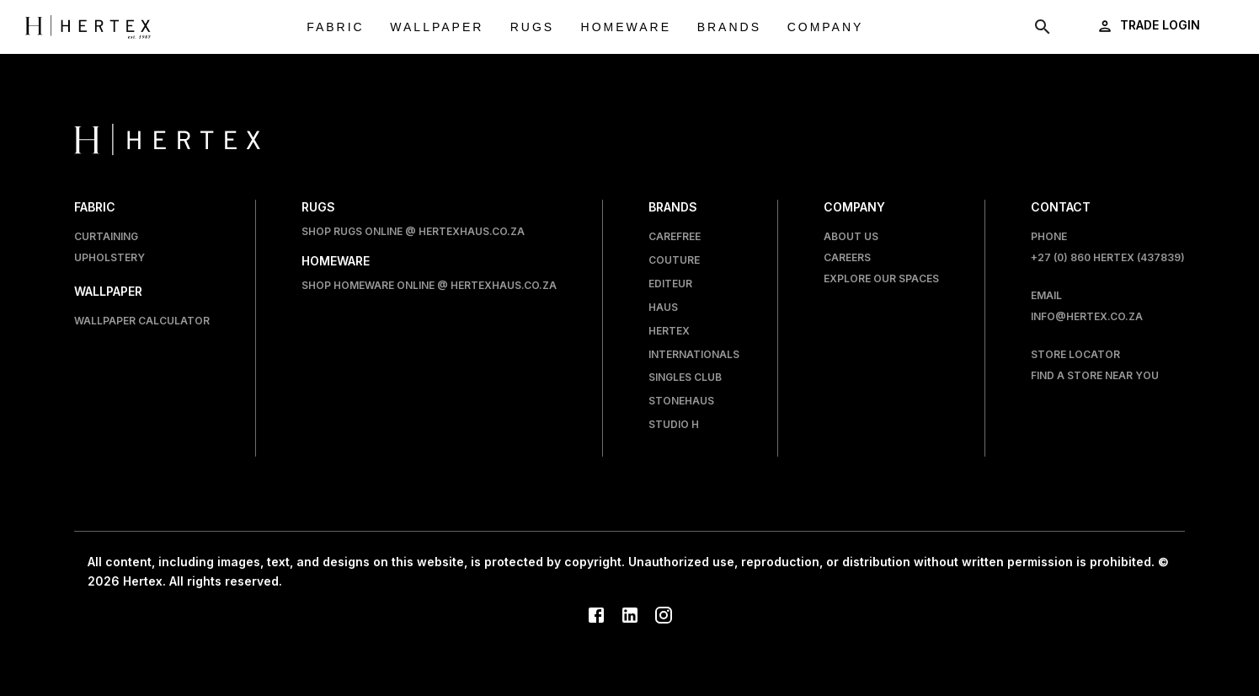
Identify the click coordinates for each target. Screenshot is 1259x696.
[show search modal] (1042, 27)
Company (825, 27)
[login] (1150, 25)
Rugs (532, 27)
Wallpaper (437, 27)
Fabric (335, 27)
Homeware (626, 27)
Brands (729, 27)
